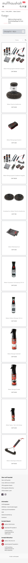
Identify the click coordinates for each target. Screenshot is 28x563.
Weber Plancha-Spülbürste (14, 104)
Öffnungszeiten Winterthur (8, 488)
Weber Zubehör (17, 11)
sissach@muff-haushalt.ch (11, 527)
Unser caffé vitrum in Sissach (8, 482)
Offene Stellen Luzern (7, 490)
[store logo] (14, 3)
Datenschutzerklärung (7, 514)
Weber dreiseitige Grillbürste (14, 460)
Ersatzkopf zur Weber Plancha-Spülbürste (14, 211)
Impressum (4, 517)
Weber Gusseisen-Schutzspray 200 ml (14, 282)
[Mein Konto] (23, 6)
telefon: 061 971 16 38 (9, 524)
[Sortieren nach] (19, 40)
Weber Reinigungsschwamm (14, 140)
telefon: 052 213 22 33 (10, 540)
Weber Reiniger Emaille (14, 389)
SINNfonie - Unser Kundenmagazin (9, 507)
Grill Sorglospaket (5, 504)
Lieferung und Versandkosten (8, 509)
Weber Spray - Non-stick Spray (14, 425)
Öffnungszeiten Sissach (7, 485)
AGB (3, 512)
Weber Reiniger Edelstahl (14, 354)
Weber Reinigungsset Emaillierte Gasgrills (14, 175)
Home (3, 11)
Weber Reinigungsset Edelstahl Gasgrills (14, 68)
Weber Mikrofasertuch (14, 247)
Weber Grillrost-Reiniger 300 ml (14, 318)
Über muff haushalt (6, 480)
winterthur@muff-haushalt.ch (11, 544)
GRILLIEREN (9, 11)
